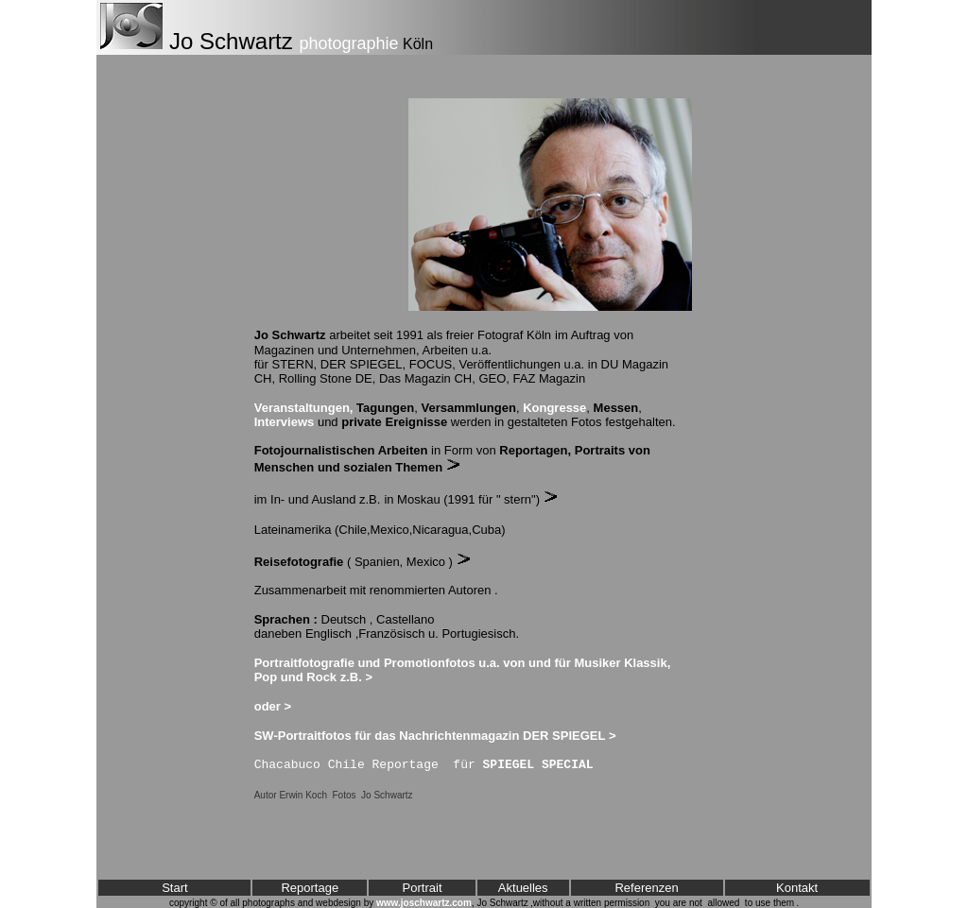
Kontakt (797, 888)
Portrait (422, 888)
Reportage (309, 888)
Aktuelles (523, 888)
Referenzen (646, 888)
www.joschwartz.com (424, 903)
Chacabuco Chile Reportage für (424, 765)
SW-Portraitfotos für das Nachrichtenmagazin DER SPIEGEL (430, 735)
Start (174, 888)
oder (267, 706)
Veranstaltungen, (304, 408)
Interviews (284, 422)
